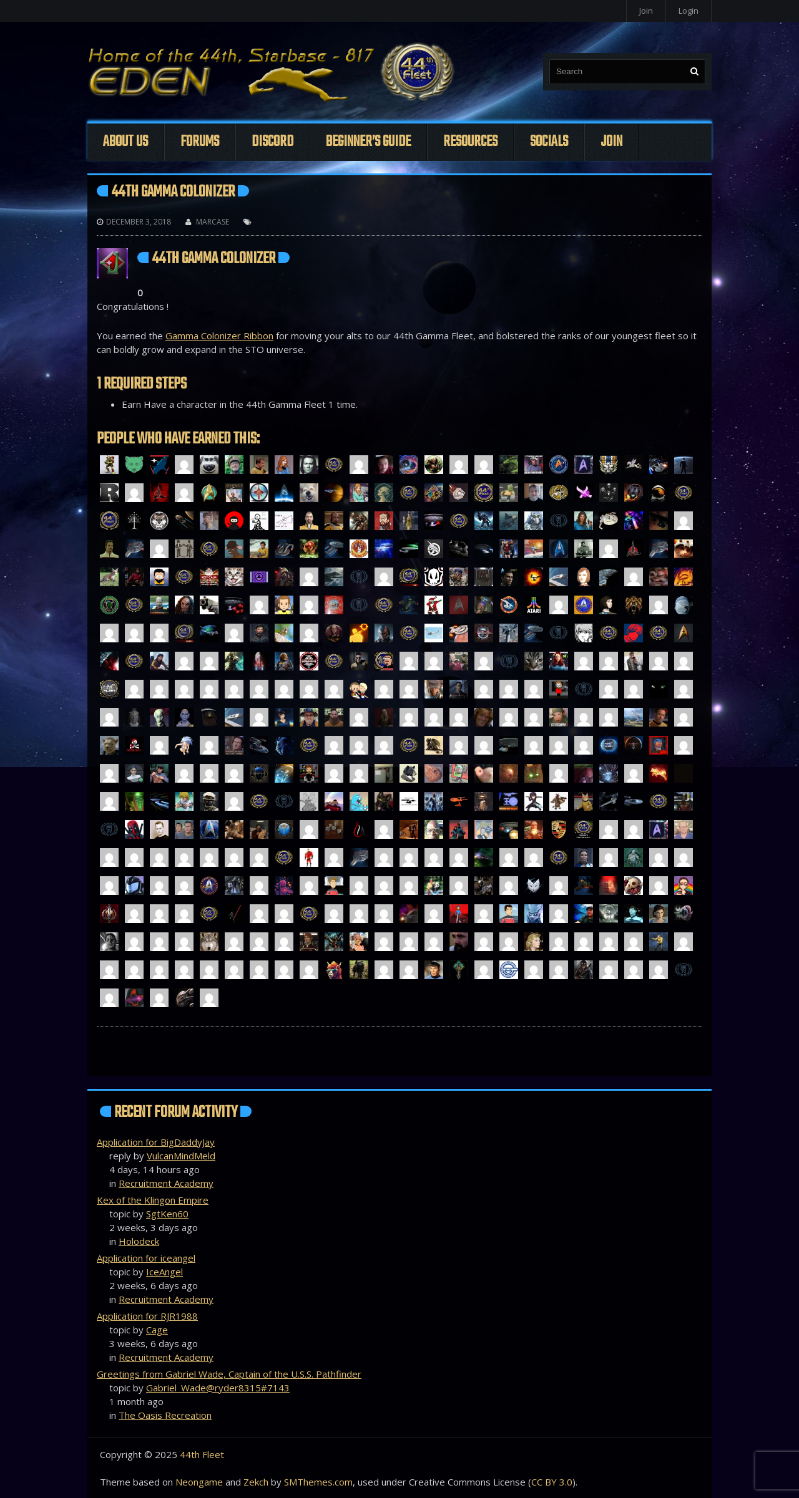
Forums (199, 141)
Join (646, 10)
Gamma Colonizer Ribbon (219, 335)
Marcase (212, 221)
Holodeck (139, 1241)
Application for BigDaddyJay (156, 1142)
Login (689, 10)
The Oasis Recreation (165, 1415)
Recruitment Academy (166, 1183)
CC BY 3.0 (551, 1482)
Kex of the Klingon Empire (152, 1200)
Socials (549, 141)
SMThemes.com (318, 1482)
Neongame (199, 1482)
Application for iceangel (146, 1258)
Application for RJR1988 (147, 1316)
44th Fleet (202, 1454)
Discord (272, 141)
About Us (125, 141)
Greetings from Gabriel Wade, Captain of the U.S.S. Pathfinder (229, 1374)
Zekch (255, 1482)
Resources (470, 141)
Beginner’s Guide (368, 141)
